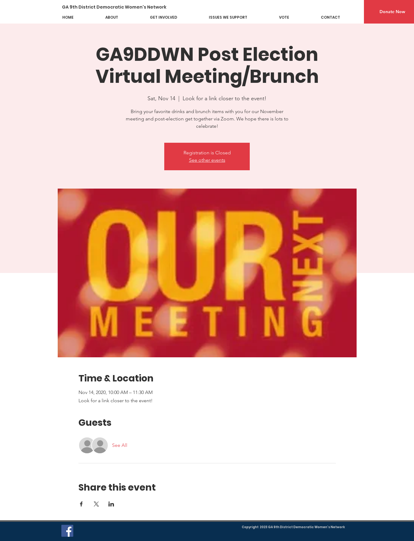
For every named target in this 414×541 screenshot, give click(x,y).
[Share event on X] (96, 504)
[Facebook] (67, 531)
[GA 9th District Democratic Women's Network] (118, 7)
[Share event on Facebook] (81, 504)
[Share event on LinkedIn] (111, 504)
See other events (207, 160)
